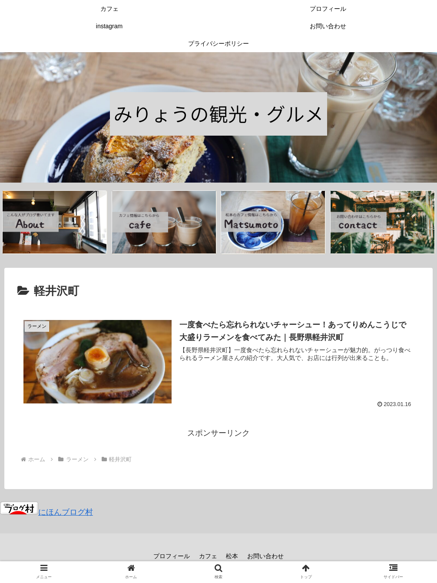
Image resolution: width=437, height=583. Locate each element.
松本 (232, 556)
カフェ (208, 556)
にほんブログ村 (46, 512)
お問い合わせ (266, 556)
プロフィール (171, 556)
